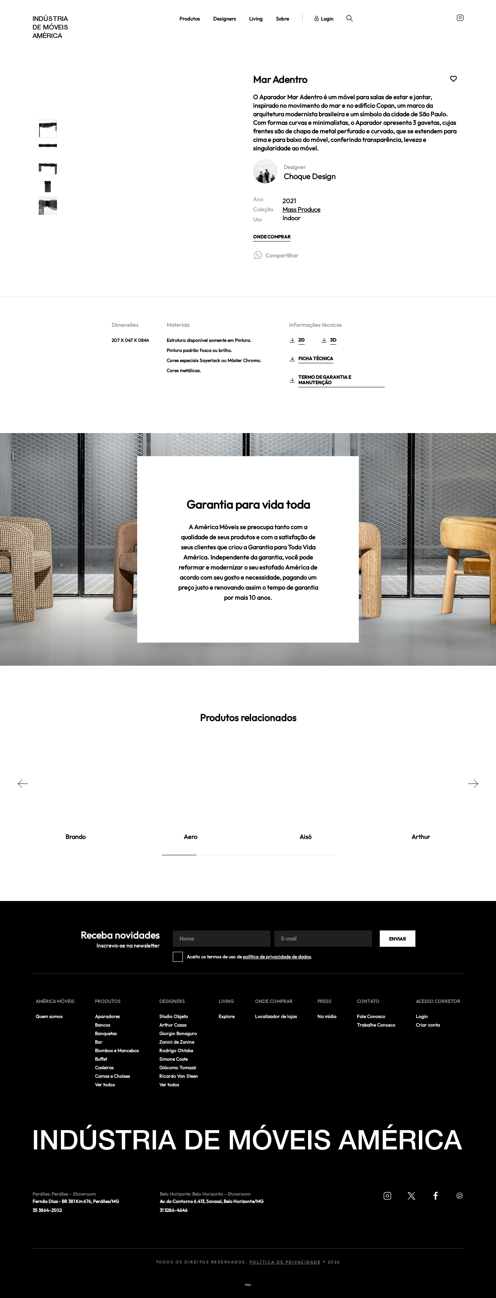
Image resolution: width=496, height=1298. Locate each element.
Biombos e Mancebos (117, 1050)
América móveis (55, 1001)
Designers (224, 19)
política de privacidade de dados (277, 957)
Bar (98, 1042)
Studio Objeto (173, 1016)
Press (324, 1001)
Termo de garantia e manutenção (324, 379)
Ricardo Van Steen (178, 1076)
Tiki (248, 1285)
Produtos (189, 19)
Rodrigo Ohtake (176, 1050)
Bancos (102, 1025)
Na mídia (326, 1016)
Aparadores (107, 1016)
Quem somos (49, 1016)
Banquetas (106, 1033)
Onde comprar (272, 237)
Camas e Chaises (112, 1076)
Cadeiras (104, 1067)
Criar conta (428, 1025)
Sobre (282, 19)
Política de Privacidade (285, 1262)
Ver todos (105, 1084)
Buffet (101, 1059)
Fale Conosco (371, 1016)
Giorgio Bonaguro (178, 1033)
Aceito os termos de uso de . (249, 957)
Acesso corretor (438, 1001)
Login (324, 19)
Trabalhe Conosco (376, 1025)
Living (256, 19)
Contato (368, 1001)
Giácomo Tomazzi (177, 1067)
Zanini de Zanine (176, 1042)
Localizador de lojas (276, 1016)
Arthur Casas (172, 1025)
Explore (226, 1016)
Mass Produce (301, 209)
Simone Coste (173, 1059)
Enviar (397, 939)
